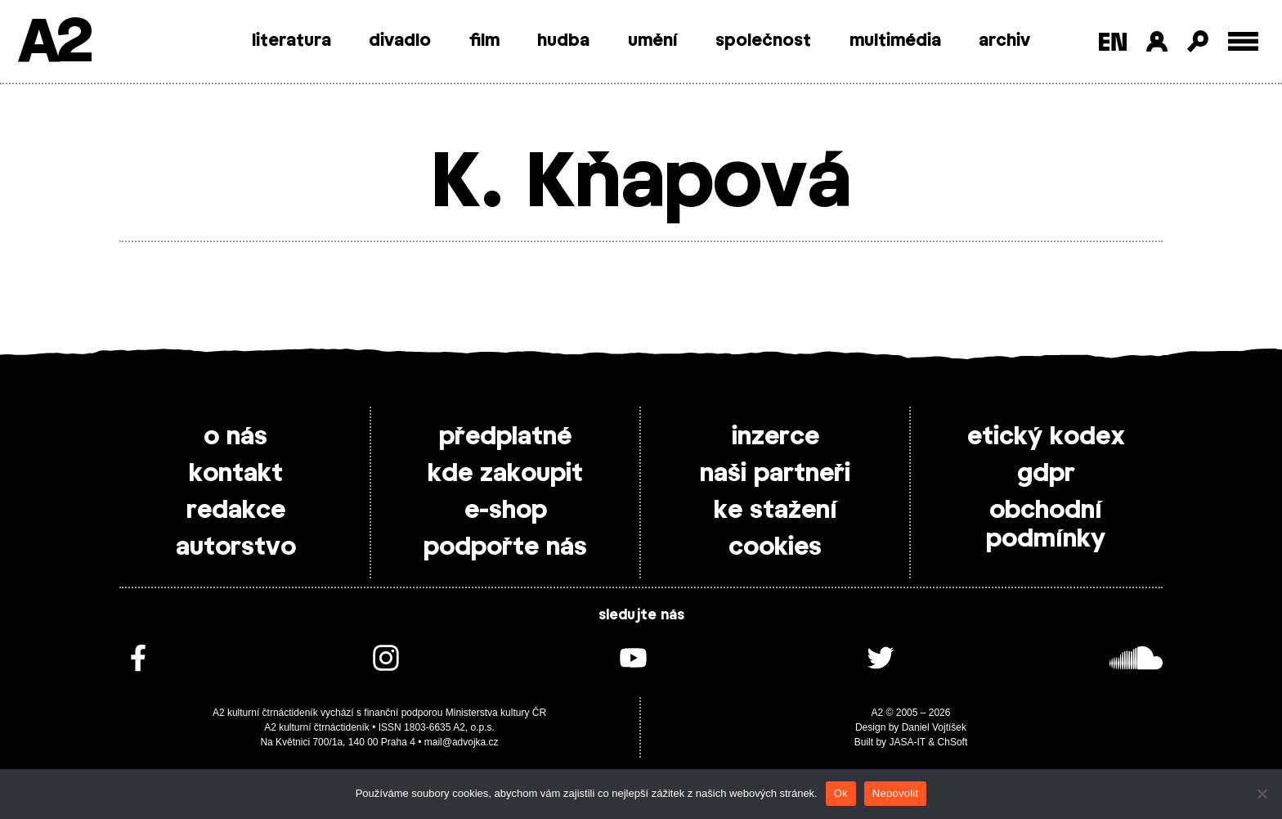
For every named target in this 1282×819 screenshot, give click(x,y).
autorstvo (236, 547)
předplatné (505, 436)
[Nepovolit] (1261, 793)
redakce (235, 510)
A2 (53, 43)
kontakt (236, 473)
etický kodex (1046, 436)
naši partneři (775, 473)
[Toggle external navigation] (1243, 41)
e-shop (505, 510)
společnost (763, 41)
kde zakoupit (505, 473)
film (484, 41)
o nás (235, 436)
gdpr (1046, 473)
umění (653, 41)
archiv (1004, 41)
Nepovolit (895, 793)
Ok (841, 793)
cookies (775, 547)
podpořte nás (505, 547)
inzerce (775, 436)
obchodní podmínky (1045, 525)
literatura (291, 41)
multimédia (895, 41)
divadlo (400, 41)
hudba (563, 41)
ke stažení (775, 510)
